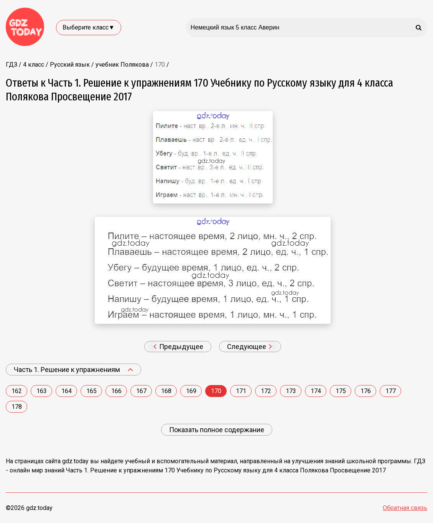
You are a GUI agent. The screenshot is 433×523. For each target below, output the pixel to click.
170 (216, 391)
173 (291, 391)
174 (316, 391)
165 (91, 391)
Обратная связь (405, 508)
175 (341, 391)
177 (390, 391)
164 (66, 391)
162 (17, 391)
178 (17, 406)
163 (41, 391)
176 (366, 391)
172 (266, 391)
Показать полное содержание (216, 430)
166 (116, 391)
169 (191, 391)
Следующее (249, 347)
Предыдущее (178, 347)
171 (241, 391)
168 (166, 391)
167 (141, 391)
